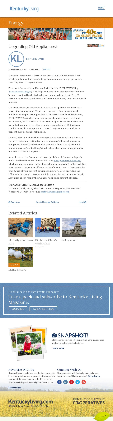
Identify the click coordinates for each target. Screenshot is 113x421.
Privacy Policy (22, 406)
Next (82, 202)
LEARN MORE (14, 387)
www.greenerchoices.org (67, 160)
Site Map (45, 406)
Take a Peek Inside (43, 308)
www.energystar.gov (20, 91)
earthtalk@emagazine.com (54, 191)
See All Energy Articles (47, 202)
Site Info (35, 406)
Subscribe (18, 308)
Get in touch (94, 376)
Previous (14, 202)
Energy (47, 69)
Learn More (58, 348)
